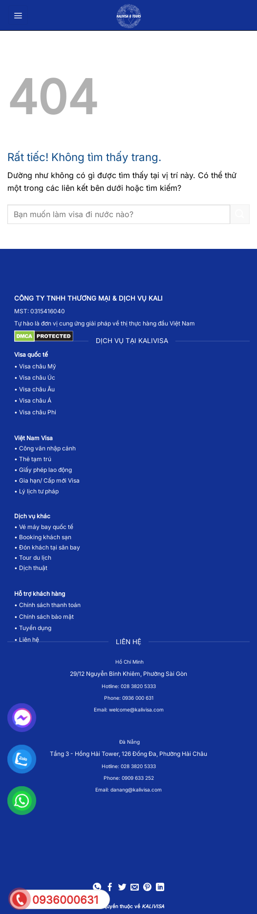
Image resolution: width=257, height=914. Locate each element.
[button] (18, 15)
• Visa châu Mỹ (35, 366)
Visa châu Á (34, 400)
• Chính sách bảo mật (44, 616)
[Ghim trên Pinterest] (147, 888)
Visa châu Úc (37, 377)
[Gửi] (240, 213)
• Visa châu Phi (36, 412)
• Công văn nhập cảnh (45, 448)
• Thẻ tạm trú (32, 459)
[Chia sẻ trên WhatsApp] (97, 888)
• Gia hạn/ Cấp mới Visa (47, 480)
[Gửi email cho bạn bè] (134, 888)
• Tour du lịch (32, 557)
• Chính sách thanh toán (47, 605)
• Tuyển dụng (32, 627)
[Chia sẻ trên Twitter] (122, 888)
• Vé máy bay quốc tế (44, 526)
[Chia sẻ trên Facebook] (110, 888)
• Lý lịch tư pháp (36, 491)
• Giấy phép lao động (43, 469)
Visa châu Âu (37, 389)
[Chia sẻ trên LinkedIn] (159, 888)
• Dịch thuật (30, 567)
